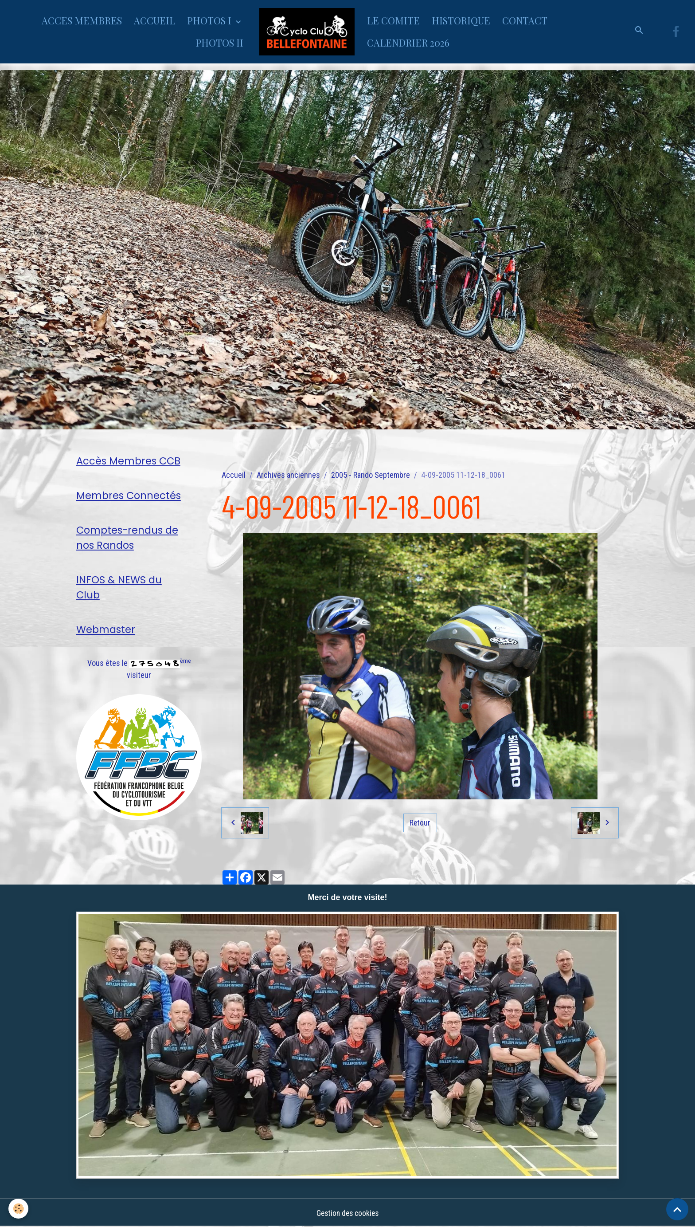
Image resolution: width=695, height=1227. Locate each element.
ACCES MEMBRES (82, 20)
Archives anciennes (288, 475)
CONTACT (524, 20)
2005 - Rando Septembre (370, 475)
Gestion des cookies (347, 1213)
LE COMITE (393, 20)
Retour (420, 822)
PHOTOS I (210, 20)
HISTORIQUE (461, 20)
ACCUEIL (154, 20)
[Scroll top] (677, 1209)
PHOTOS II (219, 42)
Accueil (234, 475)
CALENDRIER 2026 (408, 42)
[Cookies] (19, 1209)
